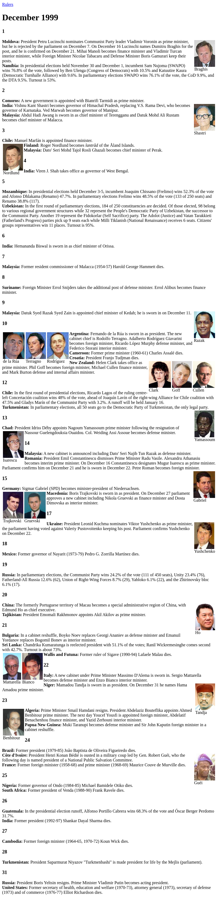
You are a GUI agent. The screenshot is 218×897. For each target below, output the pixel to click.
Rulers (7, 4)
